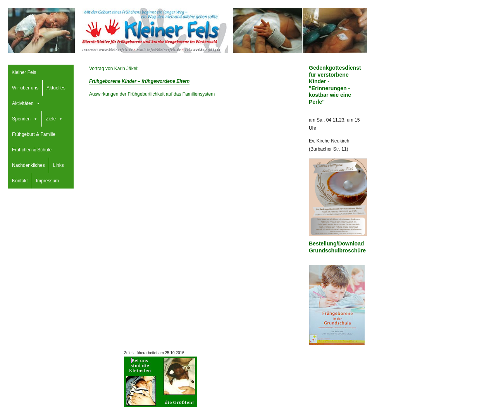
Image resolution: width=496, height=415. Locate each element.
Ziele (51, 119)
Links (58, 165)
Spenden (21, 119)
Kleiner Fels (24, 72)
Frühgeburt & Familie (33, 134)
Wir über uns (25, 88)
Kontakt (20, 180)
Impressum (47, 180)
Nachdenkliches (28, 165)
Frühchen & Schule (32, 150)
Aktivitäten (22, 103)
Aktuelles (55, 88)
